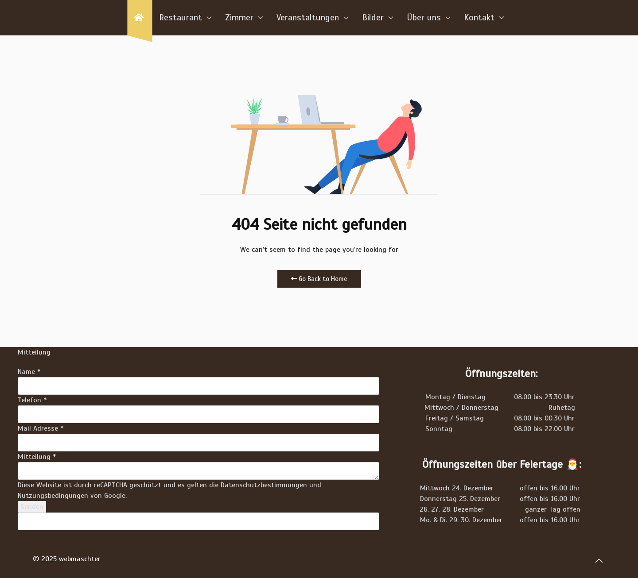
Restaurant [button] (185, 17)
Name (29, 371)
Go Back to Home (319, 279)
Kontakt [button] (484, 17)
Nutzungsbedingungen (53, 495)
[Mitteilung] (198, 471)
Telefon (32, 400)
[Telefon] (198, 414)
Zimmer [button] (244, 17)
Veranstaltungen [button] (312, 17)
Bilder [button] (377, 17)
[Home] (139, 17)
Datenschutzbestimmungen (264, 485)
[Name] (198, 386)
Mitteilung (37, 456)
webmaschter (80, 559)
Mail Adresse (40, 428)
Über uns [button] (429, 17)
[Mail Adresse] (198, 442)
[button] (599, 560)
